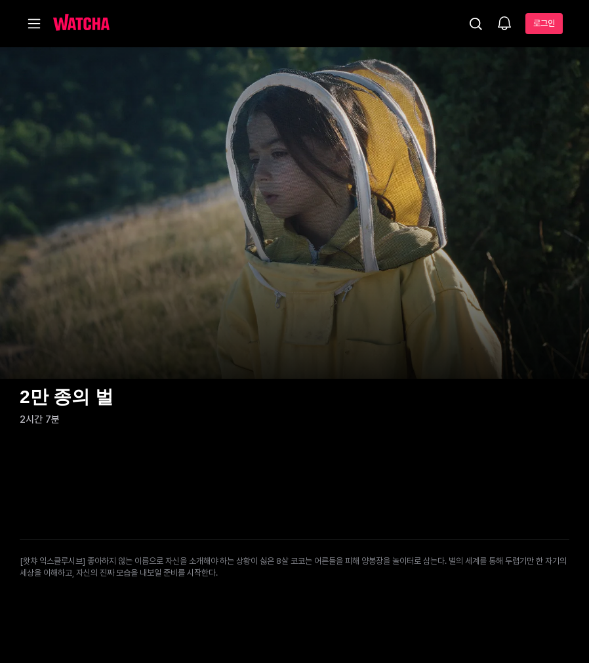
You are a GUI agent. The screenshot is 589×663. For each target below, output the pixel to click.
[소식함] (504, 24)
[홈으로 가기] (81, 23)
